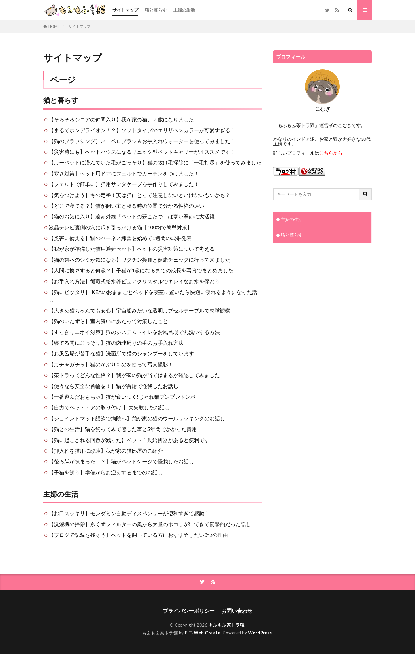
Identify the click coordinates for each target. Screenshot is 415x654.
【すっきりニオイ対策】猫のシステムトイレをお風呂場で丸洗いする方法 (134, 332)
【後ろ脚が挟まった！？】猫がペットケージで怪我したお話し (121, 461)
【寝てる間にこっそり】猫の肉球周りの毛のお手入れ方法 (116, 343)
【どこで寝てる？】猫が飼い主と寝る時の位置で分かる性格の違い (126, 206)
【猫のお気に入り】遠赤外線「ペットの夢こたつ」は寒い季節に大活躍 (132, 216)
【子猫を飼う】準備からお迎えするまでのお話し (106, 472)
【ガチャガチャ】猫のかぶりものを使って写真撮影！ (111, 364)
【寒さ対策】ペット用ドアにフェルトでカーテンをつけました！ (124, 173)
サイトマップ (125, 9)
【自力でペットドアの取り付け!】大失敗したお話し (109, 407)
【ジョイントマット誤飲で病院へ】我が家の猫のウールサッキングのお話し (137, 418)
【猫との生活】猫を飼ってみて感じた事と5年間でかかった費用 (123, 429)
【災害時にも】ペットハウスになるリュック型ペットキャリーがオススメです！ (142, 152)
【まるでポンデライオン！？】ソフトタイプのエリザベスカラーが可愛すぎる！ (142, 130)
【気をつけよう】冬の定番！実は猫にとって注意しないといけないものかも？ (139, 195)
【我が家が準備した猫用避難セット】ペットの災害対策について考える (132, 249)
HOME (54, 26)
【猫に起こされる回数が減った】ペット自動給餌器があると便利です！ (132, 440)
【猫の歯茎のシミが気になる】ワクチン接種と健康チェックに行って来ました (139, 260)
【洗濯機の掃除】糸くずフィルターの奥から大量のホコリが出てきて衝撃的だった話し (150, 524)
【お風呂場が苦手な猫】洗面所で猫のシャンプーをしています (121, 354)
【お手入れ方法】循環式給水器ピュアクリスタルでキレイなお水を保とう (134, 281)
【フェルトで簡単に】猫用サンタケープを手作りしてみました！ (124, 184)
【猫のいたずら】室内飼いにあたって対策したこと (108, 321)
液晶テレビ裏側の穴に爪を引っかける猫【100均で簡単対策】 (120, 227)
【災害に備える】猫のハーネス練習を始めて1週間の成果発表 (120, 238)
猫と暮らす (156, 9)
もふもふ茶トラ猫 (226, 624)
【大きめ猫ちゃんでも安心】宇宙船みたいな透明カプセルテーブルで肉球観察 (139, 311)
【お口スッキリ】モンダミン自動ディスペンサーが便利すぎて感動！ (129, 513)
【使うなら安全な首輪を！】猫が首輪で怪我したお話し (113, 386)
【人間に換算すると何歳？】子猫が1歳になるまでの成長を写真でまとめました (141, 270)
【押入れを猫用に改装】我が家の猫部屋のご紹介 (106, 451)
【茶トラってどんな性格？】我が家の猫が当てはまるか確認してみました (134, 375)
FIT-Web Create (202, 632)
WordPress (260, 632)
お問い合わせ (236, 611)
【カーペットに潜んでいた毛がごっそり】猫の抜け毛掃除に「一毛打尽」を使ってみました (155, 163)
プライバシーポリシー (189, 611)
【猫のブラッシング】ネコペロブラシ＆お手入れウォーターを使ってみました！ (142, 141)
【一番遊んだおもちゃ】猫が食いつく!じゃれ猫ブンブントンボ (122, 397)
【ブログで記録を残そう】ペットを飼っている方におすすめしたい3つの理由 (138, 535)
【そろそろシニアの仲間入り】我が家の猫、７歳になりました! (122, 120)
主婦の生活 (184, 9)
